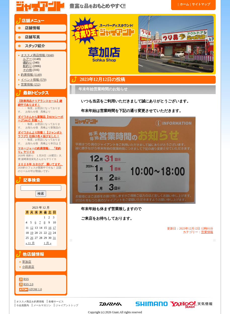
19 (31, 233)
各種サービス (56, 301)
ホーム (183, 4)
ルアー (27, 59)
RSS (26, 279)
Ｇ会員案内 (22, 305)
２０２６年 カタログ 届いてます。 (40, 164)
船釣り (27, 66)
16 (49, 228)
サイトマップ (200, 4)
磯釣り (27, 62)
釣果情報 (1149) (31, 74)
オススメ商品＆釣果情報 (30, 301)
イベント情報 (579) (33, 79)
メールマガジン (42, 305)
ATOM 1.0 (35, 289)
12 (31, 228)
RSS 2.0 (28, 284)
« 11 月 (30, 243)
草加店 (26, 262)
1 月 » (47, 243)
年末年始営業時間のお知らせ (103, 89)
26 (31, 238)
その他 (27, 70)
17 (54, 228)
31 (54, 238)
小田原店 (28, 267)
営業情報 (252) (30, 84)
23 (49, 233)
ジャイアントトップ (67, 305)
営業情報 (207, 232)
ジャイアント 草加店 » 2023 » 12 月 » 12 (92, 6)
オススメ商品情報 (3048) (37, 55)
